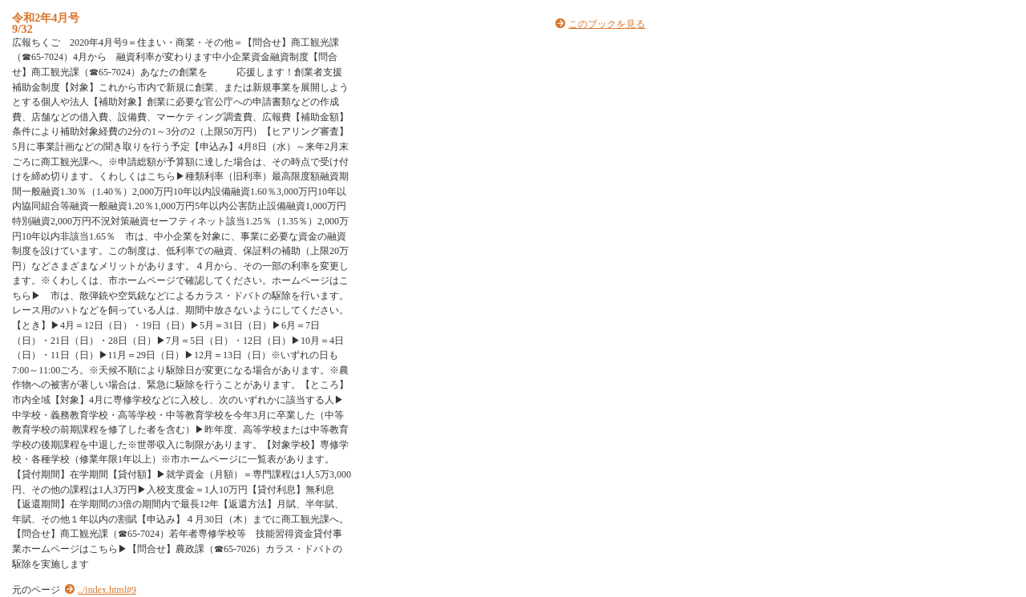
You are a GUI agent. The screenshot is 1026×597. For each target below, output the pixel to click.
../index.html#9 (107, 589)
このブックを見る (606, 24)
